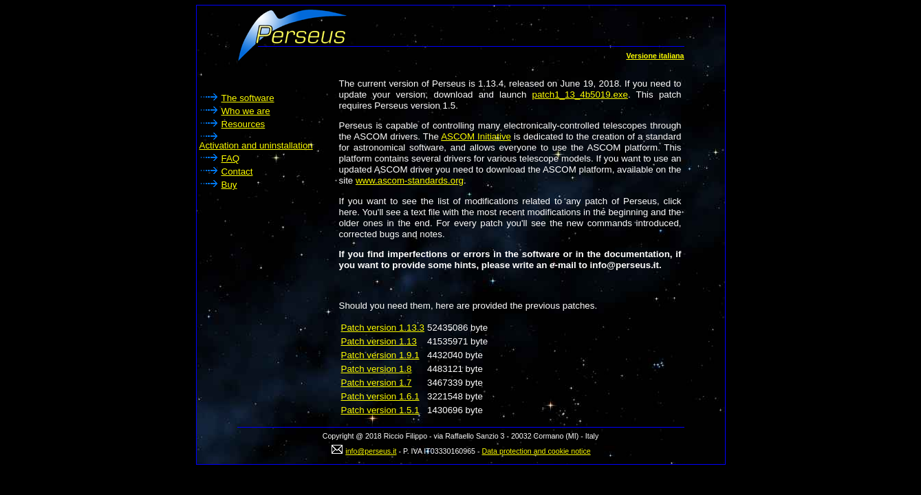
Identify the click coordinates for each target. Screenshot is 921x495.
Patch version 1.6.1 (380, 396)
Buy (229, 184)
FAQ (230, 158)
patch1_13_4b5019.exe (580, 94)
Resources (243, 124)
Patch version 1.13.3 (383, 327)
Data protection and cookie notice (536, 451)
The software (247, 98)
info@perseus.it (370, 451)
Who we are (245, 111)
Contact (237, 171)
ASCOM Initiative (476, 136)
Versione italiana (655, 56)
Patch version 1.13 (379, 341)
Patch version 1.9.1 (380, 355)
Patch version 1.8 (376, 369)
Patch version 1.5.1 (380, 410)
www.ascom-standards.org (410, 180)
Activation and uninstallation (256, 145)
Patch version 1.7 (376, 382)
